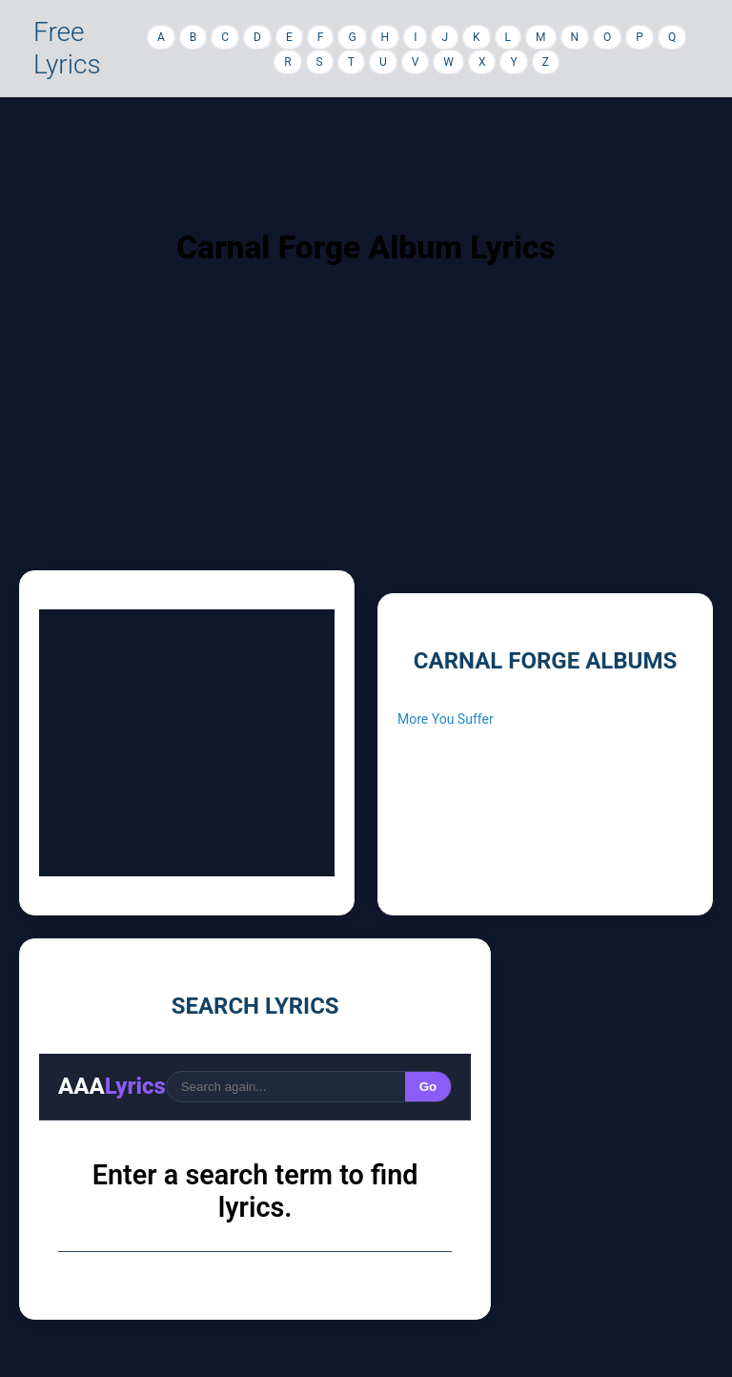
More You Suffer (445, 719)
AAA (112, 1086)
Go (428, 1086)
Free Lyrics (67, 48)
